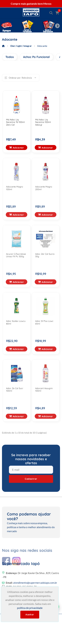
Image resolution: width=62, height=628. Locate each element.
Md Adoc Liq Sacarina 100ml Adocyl (43, 122)
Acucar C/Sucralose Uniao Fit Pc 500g (16, 255)
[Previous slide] (4, 25)
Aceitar (29, 614)
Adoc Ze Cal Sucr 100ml (14, 389)
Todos (9, 57)
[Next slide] (57, 25)
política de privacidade (29, 607)
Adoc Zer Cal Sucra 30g (44, 255)
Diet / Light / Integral (20, 45)
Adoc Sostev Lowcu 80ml (15, 322)
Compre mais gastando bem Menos (31, 3)
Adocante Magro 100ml (14, 188)
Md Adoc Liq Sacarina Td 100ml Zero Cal (15, 122)
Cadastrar (31, 478)
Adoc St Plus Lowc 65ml (44, 322)
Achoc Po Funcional (36, 57)
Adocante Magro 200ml (43, 188)
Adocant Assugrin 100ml (44, 389)
